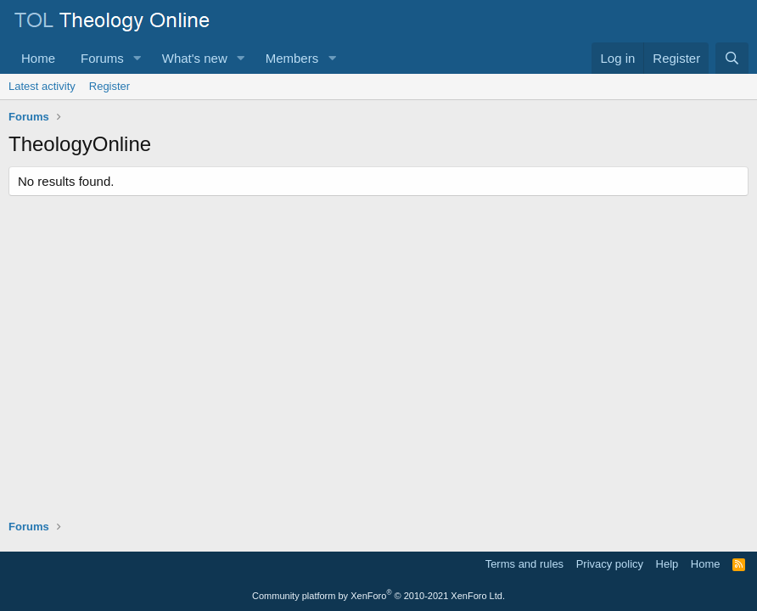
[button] (137, 58)
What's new (194, 58)
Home (38, 58)
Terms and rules (524, 564)
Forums (102, 58)
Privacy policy (609, 564)
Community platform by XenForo (378, 596)
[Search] (732, 58)
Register (109, 86)
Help (667, 564)
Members (292, 58)
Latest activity (42, 86)
